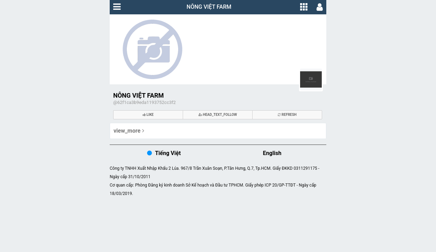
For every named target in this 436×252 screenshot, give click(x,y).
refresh (287, 115)
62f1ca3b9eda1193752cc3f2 (146, 102)
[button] (117, 6)
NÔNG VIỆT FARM (209, 7)
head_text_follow (217, 115)
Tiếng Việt (168, 153)
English (272, 153)
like (148, 115)
